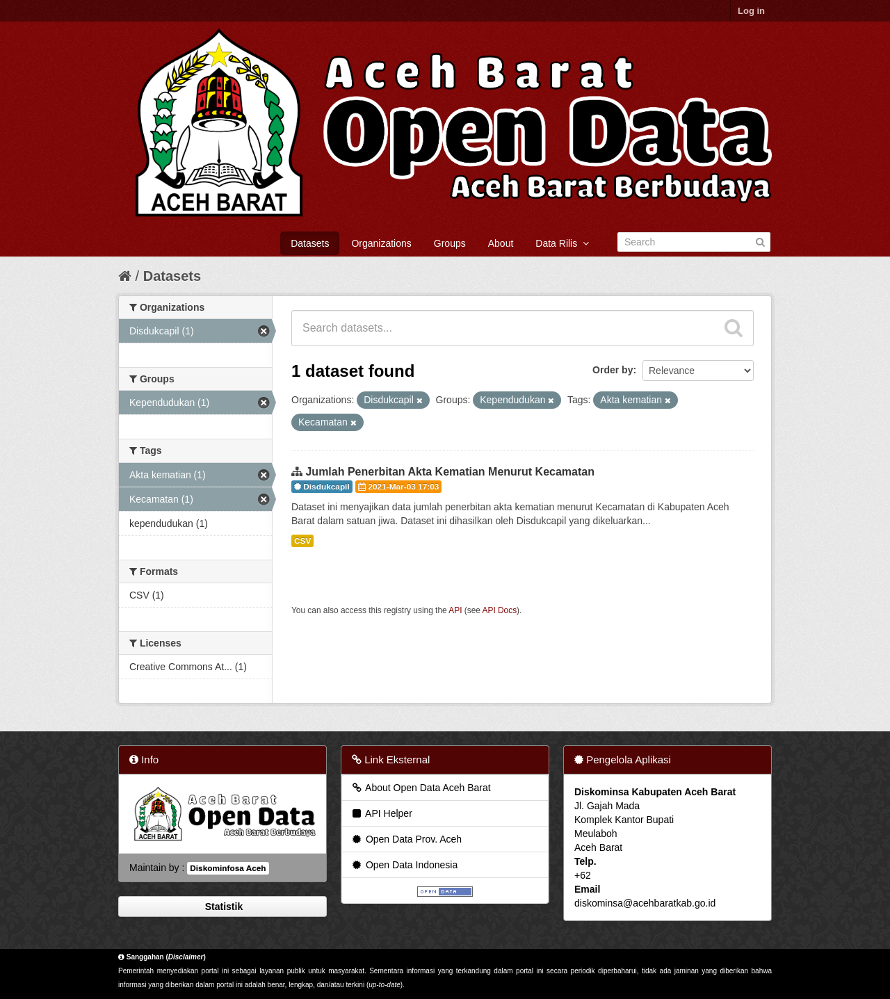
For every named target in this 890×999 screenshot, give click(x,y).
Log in (751, 11)
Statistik (222, 906)
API (455, 610)
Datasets (310, 243)
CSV (302, 541)
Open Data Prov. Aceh (406, 839)
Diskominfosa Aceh (228, 868)
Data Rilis (562, 243)
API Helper (381, 813)
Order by (612, 369)
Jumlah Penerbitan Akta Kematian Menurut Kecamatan (449, 472)
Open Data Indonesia (404, 864)
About (501, 243)
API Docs (500, 610)
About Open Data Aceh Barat (420, 787)
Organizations (381, 243)
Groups (450, 243)
